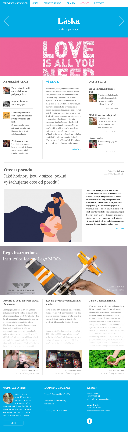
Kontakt (99, 3)
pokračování (77, 149)
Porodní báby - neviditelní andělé (57, 394)
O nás (35, 3)
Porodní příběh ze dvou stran (55, 410)
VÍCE (13, 423)
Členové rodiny (53, 3)
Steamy (84, 3)
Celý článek (119, 228)
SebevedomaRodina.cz (15, 3)
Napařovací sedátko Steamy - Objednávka (55, 402)
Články (71, 3)
